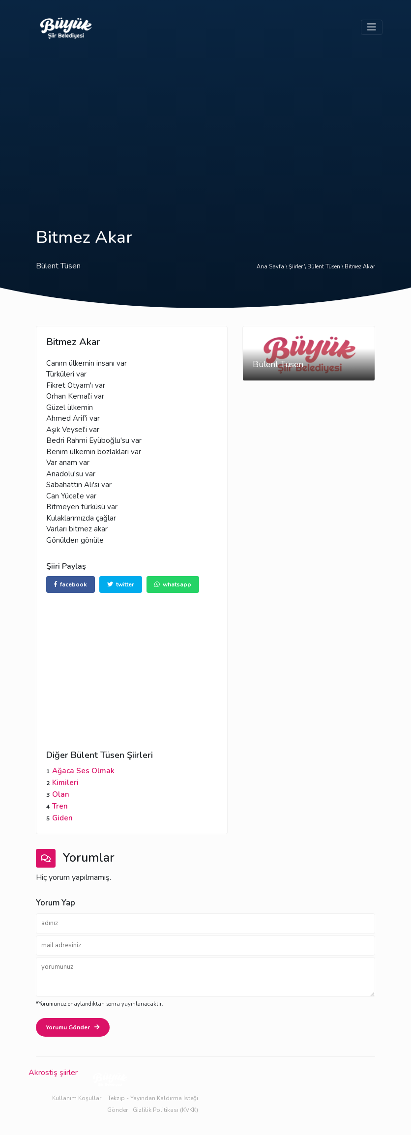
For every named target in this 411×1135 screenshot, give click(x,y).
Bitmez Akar (360, 266)
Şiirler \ (298, 266)
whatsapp (172, 584)
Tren (60, 806)
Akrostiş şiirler (53, 1072)
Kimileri (65, 782)
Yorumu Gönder (73, 1027)
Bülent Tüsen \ (326, 266)
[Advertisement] (205, 129)
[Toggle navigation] (371, 27)
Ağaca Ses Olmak (83, 771)
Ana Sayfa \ (273, 266)
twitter (120, 584)
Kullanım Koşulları (77, 1098)
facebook (70, 584)
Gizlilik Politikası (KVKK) (165, 1110)
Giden (62, 818)
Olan (60, 794)
